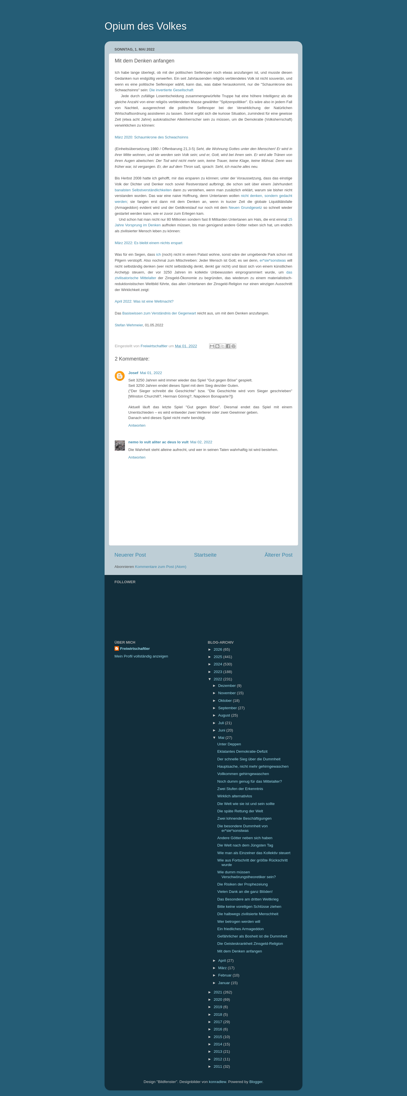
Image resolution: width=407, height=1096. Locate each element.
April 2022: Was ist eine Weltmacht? (144, 301)
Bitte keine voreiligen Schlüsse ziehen (249, 906)
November (227, 693)
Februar (225, 975)
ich (158, 254)
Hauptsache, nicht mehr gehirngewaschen (253, 766)
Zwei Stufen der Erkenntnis (240, 789)
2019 (218, 1007)
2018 (218, 1014)
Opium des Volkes (146, 26)
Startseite (205, 555)
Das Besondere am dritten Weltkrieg (248, 899)
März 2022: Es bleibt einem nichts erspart (148, 243)
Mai (222, 737)
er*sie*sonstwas (273, 260)
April (222, 960)
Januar (224, 983)
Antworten (137, 425)
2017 (218, 1022)
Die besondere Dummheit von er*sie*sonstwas (242, 828)
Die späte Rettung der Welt (240, 811)
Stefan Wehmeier (129, 325)
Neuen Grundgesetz (245, 207)
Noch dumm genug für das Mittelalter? (249, 781)
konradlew (217, 1082)
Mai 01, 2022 (151, 373)
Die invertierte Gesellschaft (171, 90)
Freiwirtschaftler (135, 648)
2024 (218, 664)
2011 (218, 1066)
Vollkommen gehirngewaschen (243, 774)
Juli (221, 723)
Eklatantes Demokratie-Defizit (242, 751)
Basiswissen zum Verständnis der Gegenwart (159, 313)
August (224, 715)
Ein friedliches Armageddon (240, 929)
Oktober (225, 700)
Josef (133, 373)
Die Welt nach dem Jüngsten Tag (245, 845)
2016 (218, 1029)
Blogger (255, 1082)
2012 (218, 1059)
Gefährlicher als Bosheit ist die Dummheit (252, 936)
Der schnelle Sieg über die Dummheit (249, 759)
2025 (218, 657)
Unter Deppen (229, 744)
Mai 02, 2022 (201, 442)
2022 (218, 679)
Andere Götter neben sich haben (244, 838)
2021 (218, 992)
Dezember (227, 685)
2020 (218, 999)
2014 (218, 1044)
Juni (222, 730)
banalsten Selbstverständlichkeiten (143, 190)
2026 (218, 649)
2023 (218, 672)
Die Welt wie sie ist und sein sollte (246, 804)
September (228, 708)
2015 (218, 1037)
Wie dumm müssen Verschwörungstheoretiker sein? (246, 874)
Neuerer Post (130, 555)
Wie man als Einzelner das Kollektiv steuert (254, 853)
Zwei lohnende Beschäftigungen (244, 818)
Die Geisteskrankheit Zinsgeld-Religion (250, 943)
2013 (218, 1051)
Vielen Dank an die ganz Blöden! (245, 891)
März (223, 968)
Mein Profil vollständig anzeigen (141, 656)
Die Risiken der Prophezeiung (242, 884)
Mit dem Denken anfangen (239, 951)
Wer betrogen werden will (238, 921)
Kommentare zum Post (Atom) (161, 567)
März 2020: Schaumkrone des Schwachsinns (151, 137)
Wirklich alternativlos (234, 796)
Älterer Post (279, 555)
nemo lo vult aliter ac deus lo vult (158, 442)
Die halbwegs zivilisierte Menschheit (247, 914)
